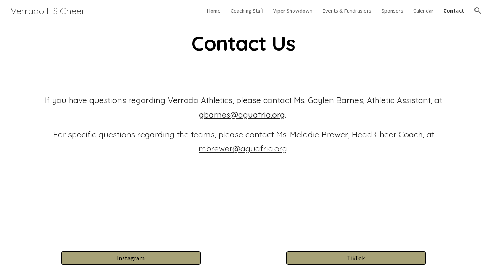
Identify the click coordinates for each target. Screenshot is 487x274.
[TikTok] (356, 258)
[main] (243, 43)
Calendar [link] (423, 10)
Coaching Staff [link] (247, 10)
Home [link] (214, 10)
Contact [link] (453, 10)
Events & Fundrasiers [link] (346, 10)
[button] (478, 11)
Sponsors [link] (392, 10)
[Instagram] (131, 258)
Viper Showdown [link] (292, 10)
